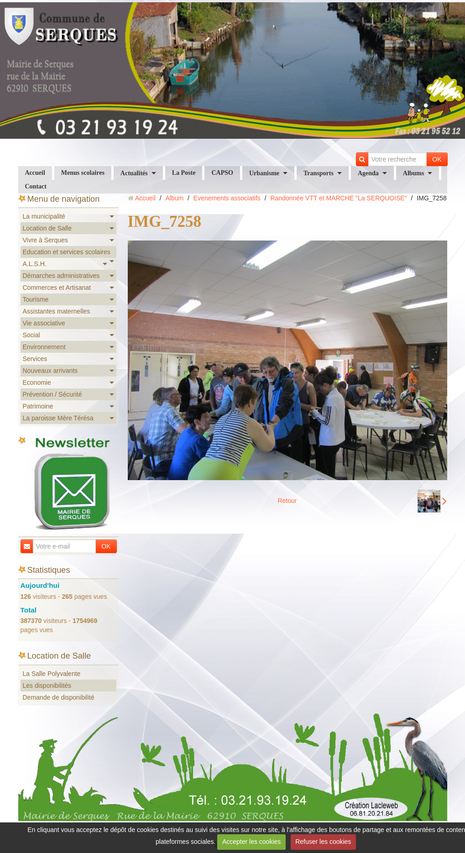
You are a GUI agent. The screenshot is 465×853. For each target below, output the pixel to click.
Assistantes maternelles (56, 311)
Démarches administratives (61, 275)
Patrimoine (38, 406)
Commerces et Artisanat (57, 287)
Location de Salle (47, 228)
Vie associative (44, 323)
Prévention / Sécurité (52, 394)
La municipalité (44, 216)
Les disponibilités (47, 685)
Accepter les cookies (251, 841)
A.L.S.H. (35, 263)
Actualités (134, 173)
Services (35, 358)
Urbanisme (264, 173)
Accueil (35, 172)
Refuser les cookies (323, 841)
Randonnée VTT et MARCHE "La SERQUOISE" (339, 198)
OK (436, 159)
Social (31, 335)
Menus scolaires (82, 172)
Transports (318, 173)
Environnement (44, 347)
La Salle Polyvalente (52, 673)
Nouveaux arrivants (50, 370)
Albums (413, 173)
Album (174, 198)
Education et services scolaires (66, 252)
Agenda (368, 173)
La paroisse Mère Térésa (58, 418)
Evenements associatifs (227, 198)
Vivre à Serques (45, 240)
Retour (287, 500)
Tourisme (36, 299)
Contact (36, 186)
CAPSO (222, 172)
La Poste (184, 172)
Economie (37, 382)
